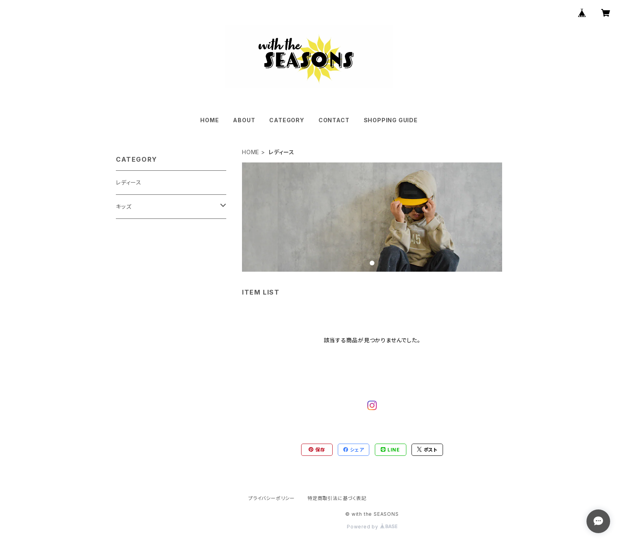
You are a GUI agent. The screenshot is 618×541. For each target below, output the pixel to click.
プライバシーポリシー (271, 498)
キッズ (123, 206)
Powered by (372, 527)
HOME (209, 120)
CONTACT (334, 120)
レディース (128, 182)
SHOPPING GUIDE (391, 120)
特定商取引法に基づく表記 (337, 498)
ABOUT (244, 120)
